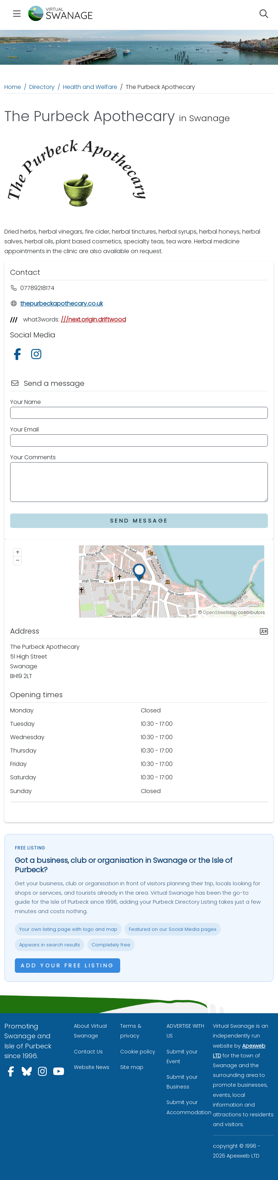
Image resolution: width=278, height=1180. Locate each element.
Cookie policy (137, 1051)
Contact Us (88, 1051)
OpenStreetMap (220, 612)
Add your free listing (67, 965)
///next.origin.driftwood (93, 319)
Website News (91, 1067)
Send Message (139, 520)
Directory (42, 87)
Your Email (24, 429)
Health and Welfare (90, 87)
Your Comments (33, 457)
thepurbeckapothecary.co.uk (56, 303)
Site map (131, 1067)
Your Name (25, 402)
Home (12, 87)
